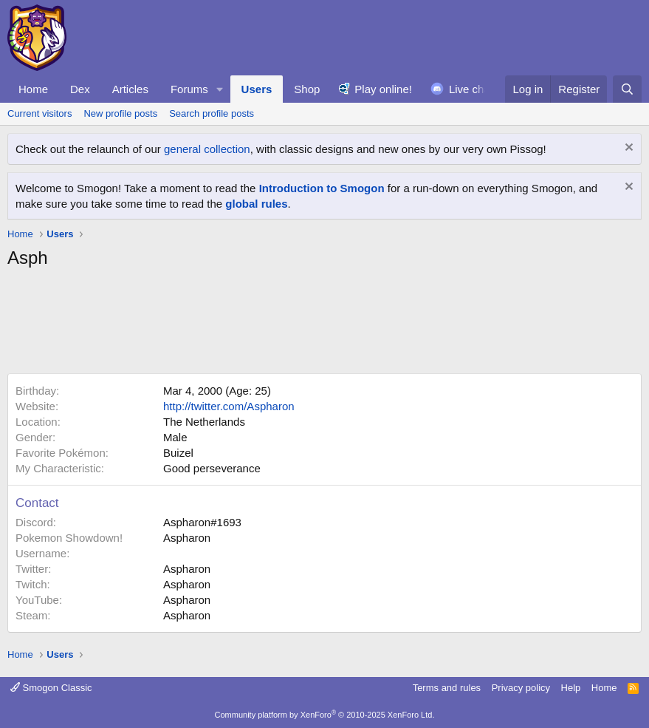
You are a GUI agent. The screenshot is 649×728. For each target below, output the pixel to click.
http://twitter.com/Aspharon (229, 406)
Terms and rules (447, 687)
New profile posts (120, 113)
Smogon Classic (51, 687)
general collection (207, 149)
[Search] (627, 89)
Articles (130, 89)
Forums (189, 89)
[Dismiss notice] (627, 149)
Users (256, 89)
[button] (220, 89)
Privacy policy (521, 687)
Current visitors (39, 113)
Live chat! (472, 89)
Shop (307, 89)
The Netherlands (204, 421)
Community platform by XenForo (325, 714)
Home (33, 89)
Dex (80, 89)
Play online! (383, 89)
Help (571, 687)
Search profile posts (211, 113)
